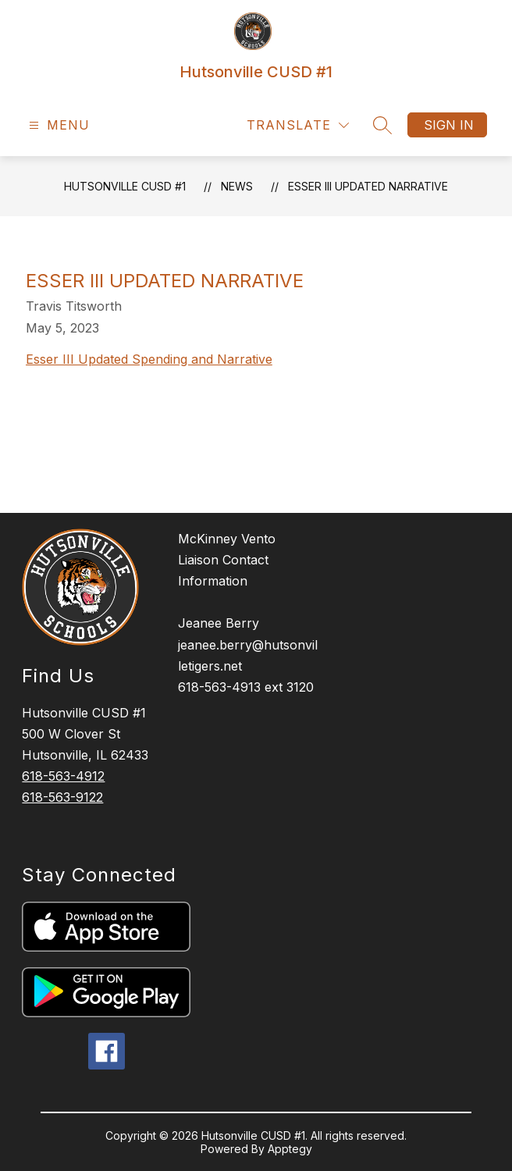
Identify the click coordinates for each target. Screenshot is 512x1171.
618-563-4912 (63, 776)
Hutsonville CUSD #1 (125, 186)
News (237, 186)
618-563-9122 (62, 797)
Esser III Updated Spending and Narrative (149, 359)
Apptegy (290, 1148)
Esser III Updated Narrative (368, 186)
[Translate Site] (298, 125)
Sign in (449, 125)
